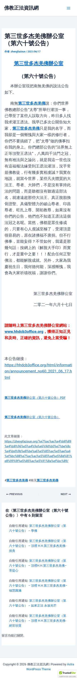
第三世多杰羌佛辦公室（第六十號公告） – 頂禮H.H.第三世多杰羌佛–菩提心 (38, 565)
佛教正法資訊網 (21, 8)
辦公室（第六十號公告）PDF (35, 398)
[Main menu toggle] (68, 8)
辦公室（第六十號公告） (32, 417)
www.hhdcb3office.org (24, 331)
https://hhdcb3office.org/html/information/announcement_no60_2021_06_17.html (38, 371)
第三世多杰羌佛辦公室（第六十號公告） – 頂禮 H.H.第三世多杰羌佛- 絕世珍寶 (37, 620)
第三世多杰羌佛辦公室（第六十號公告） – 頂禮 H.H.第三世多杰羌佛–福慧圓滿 (38, 585)
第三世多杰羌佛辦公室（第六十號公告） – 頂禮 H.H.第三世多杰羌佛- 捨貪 (37, 546)
